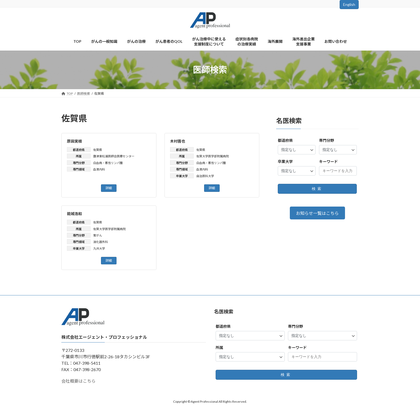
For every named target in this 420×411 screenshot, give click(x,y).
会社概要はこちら (78, 380)
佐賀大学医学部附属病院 (212, 156)
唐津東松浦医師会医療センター (113, 156)
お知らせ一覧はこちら (317, 213)
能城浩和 (74, 213)
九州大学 (99, 248)
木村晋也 (177, 141)
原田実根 (74, 141)
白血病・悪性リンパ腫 (108, 163)
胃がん (97, 235)
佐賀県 (97, 149)
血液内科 (99, 169)
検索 (317, 189)
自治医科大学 (205, 176)
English (349, 4)
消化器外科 (100, 241)
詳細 (109, 188)
